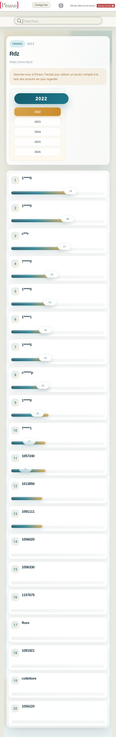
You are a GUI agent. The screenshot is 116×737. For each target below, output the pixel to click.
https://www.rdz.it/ (21, 62)
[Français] (61, 5)
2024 (37, 132)
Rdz (14, 54)
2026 (37, 152)
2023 (37, 122)
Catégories (41, 5)
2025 (37, 142)
